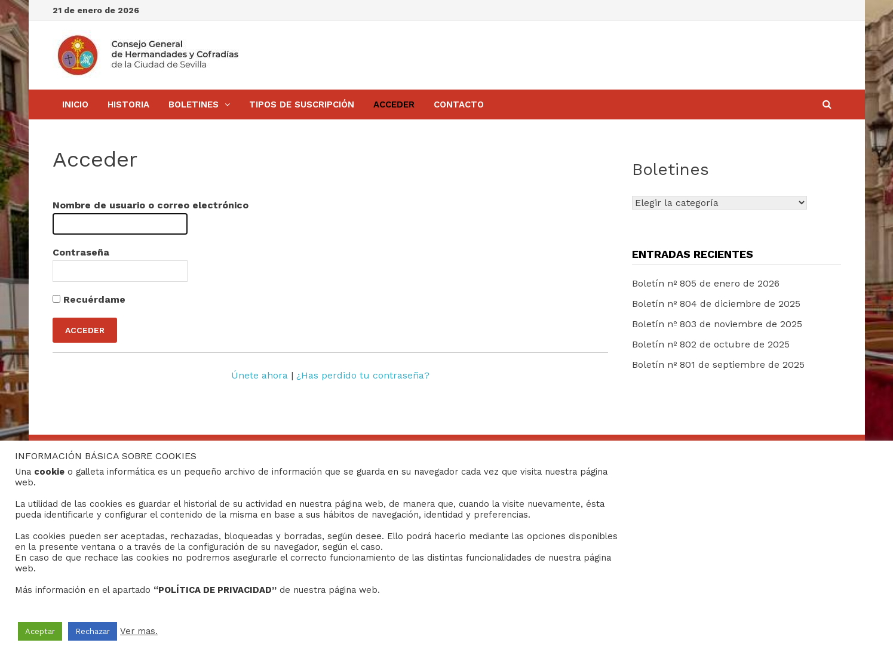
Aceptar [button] (40, 631)
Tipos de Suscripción (301, 104)
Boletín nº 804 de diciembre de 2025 (716, 303)
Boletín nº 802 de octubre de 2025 (711, 344)
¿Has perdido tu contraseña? (362, 375)
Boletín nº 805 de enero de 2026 (706, 283)
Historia (128, 104)
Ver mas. (139, 631)
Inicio (75, 104)
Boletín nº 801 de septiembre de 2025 (718, 364)
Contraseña (81, 252)
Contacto (459, 104)
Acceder (394, 104)
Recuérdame (89, 299)
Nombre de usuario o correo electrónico (150, 205)
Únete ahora (259, 375)
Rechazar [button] (92, 631)
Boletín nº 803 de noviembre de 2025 (717, 324)
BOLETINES (193, 104)
